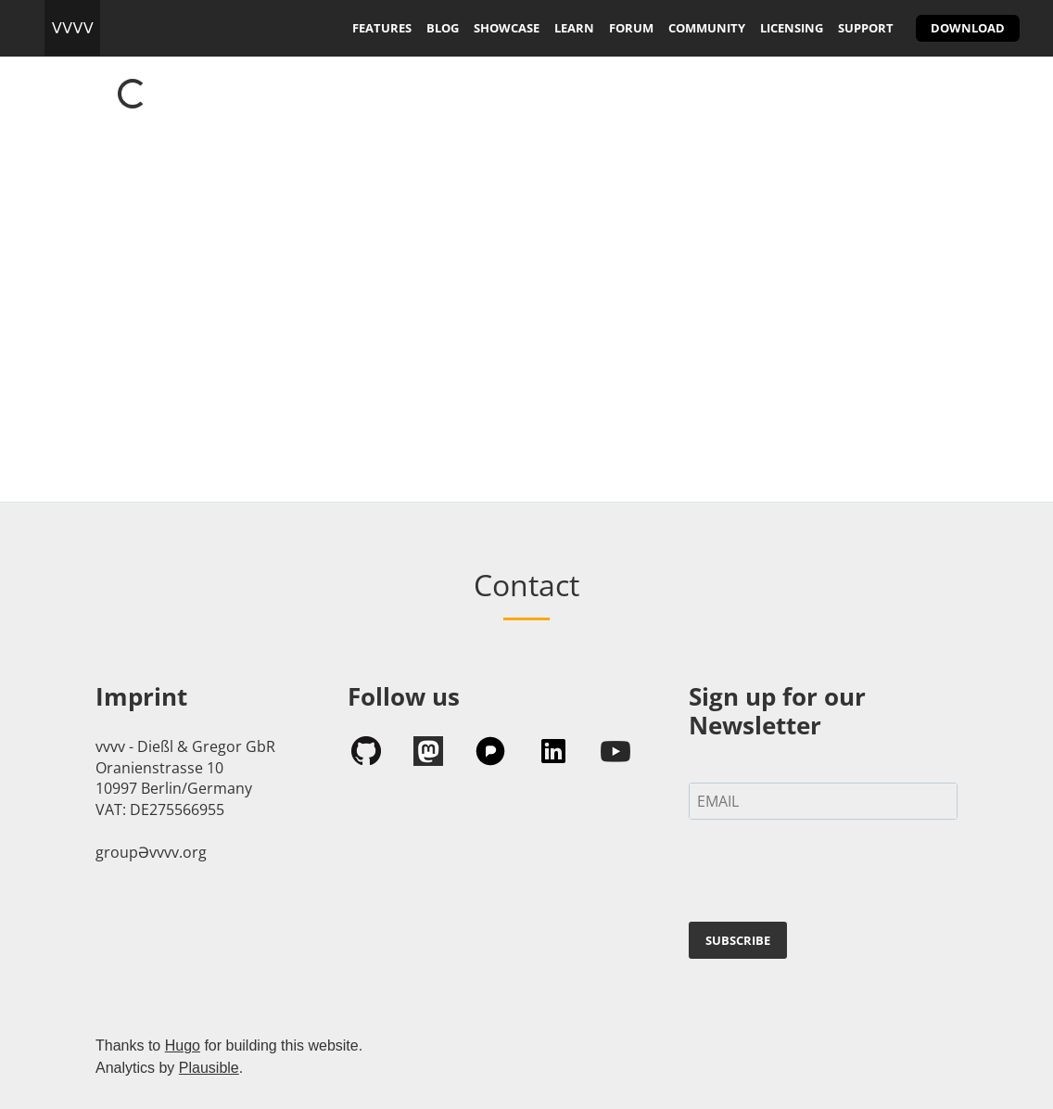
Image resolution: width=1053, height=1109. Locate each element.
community (706, 27)
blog (442, 27)
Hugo (182, 1045)
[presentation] (830, 874)
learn (574, 27)
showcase (506, 27)
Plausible (209, 1068)
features (382, 27)
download (968, 27)
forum (631, 27)
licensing (791, 27)
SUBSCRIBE (737, 940)
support (866, 27)
